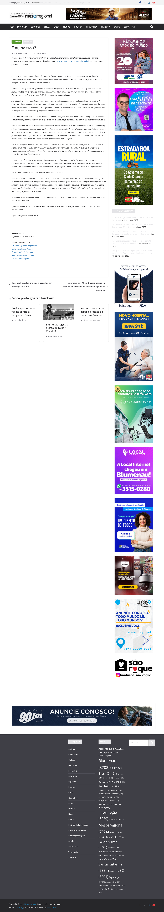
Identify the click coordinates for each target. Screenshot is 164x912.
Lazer (56, 27)
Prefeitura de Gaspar (77, 830)
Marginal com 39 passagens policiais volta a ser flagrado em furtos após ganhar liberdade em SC (65, 3)
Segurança (91, 27)
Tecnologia (73, 852)
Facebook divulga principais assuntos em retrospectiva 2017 (30, 285)
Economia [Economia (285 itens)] (117, 794)
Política (78, 27)
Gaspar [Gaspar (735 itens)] (105, 800)
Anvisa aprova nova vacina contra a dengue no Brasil (23, 312)
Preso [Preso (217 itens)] (107, 856)
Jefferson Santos (40, 53)
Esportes (35, 27)
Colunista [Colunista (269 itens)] (118, 778)
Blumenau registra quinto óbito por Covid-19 (57, 328)
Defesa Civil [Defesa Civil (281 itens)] (105, 794)
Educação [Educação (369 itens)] (105, 797)
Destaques (28, 42)
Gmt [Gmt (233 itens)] (115, 801)
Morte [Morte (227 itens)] (113, 833)
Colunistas (129, 27)
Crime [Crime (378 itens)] (117, 790)
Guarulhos (73, 798)
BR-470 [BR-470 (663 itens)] (116, 768)
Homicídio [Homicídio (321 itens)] (104, 804)
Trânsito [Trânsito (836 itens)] (106, 888)
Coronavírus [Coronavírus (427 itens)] (106, 782)
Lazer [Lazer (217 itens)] (120, 819)
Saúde (117, 27)
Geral (47, 27)
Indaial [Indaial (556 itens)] (104, 807)
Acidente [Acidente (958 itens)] (106, 748)
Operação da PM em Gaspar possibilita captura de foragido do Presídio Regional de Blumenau (86, 287)
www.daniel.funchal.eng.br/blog (24, 245)
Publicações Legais (76, 835)
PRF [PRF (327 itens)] (115, 855)
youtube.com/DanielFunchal (23, 255)
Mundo (66, 27)
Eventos (71, 787)
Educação (72, 776)
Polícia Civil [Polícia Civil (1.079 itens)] (113, 837)
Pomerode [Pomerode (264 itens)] (113, 848)
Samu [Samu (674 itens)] (110, 859)
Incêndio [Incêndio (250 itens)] (116, 804)
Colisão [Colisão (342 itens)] (108, 778)
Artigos (71, 749)
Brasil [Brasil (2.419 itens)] (107, 773)
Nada (70, 814)
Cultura (71, 760)
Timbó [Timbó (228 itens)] (103, 885)
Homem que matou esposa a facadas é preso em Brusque (92, 312)
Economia (22, 27)
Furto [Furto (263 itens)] (115, 797)
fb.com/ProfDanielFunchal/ (22, 252)
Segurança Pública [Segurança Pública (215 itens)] (112, 882)
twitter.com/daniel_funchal (22, 249)
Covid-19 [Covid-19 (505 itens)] (105, 790)
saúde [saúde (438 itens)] (114, 871)
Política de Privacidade (78, 825)
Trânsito (105, 27)
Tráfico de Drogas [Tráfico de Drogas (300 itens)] (115, 885)
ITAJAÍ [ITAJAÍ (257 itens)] (112, 819)
